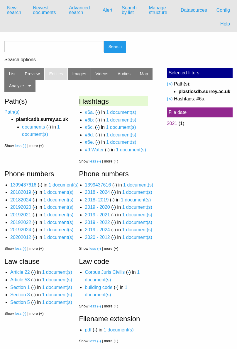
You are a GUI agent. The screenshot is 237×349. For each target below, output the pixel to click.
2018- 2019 (97, 199)
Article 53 (20, 279)
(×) (170, 83)
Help (225, 23)
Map (144, 73)
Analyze (16, 85)
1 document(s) (121, 112)
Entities (56, 73)
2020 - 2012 (97, 237)
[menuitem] (15, 10)
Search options (20, 59)
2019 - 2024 (97, 229)
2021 (172, 123)
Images (79, 73)
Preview (32, 73)
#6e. (89, 142)
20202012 (20, 237)
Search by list (129, 10)
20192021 (20, 214)
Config (223, 10)
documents (33, 126)
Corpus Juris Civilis (105, 272)
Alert (107, 10)
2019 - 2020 (97, 207)
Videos (102, 73)
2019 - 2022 (97, 222)
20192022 (20, 222)
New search (14, 10)
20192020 (20, 207)
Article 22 (20, 272)
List (12, 73)
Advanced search (79, 10)
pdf (88, 329)
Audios (124, 73)
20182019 (20, 192)
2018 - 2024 (97, 192)
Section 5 (20, 302)
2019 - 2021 (97, 214)
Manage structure (158, 10)
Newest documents (44, 10)
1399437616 (23, 184)
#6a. (89, 112)
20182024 (20, 199)
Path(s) (12, 112)
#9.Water (94, 149)
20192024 (20, 229)
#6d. (89, 134)
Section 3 (20, 294)
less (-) (20, 145)
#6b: (89, 119)
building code (98, 287)
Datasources (194, 10)
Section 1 (20, 287)
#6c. (89, 127)
